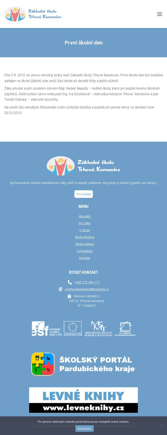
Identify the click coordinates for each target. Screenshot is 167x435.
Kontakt (84, 258)
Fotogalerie (85, 251)
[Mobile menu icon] (160, 14)
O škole (84, 230)
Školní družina (84, 237)
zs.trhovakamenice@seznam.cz (87, 289)
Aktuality (85, 216)
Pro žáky (84, 223)
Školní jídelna (84, 244)
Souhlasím (85, 428)
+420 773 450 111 (87, 282)
